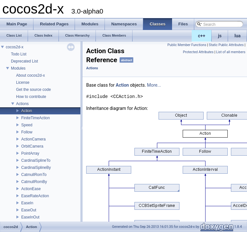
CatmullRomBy (34, 181)
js (220, 35)
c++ (202, 35)
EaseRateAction (35, 196)
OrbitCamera (32, 146)
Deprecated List (24, 61)
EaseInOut (30, 217)
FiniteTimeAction (35, 118)
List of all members (230, 52)
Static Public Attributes (226, 45)
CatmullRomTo (34, 174)
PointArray (30, 153)
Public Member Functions (187, 45)
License (22, 82)
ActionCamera (33, 139)
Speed (26, 125)
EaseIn (27, 203)
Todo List (18, 54)
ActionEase (31, 189)
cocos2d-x (14, 47)
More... (154, 85)
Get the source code (33, 89)
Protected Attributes (198, 52)
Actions (22, 104)
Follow (26, 132)
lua (237, 35)
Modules (18, 68)
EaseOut (28, 210)
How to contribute (31, 96)
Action (26, 111)
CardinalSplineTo (35, 160)
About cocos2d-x (30, 75)
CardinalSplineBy (36, 167)
